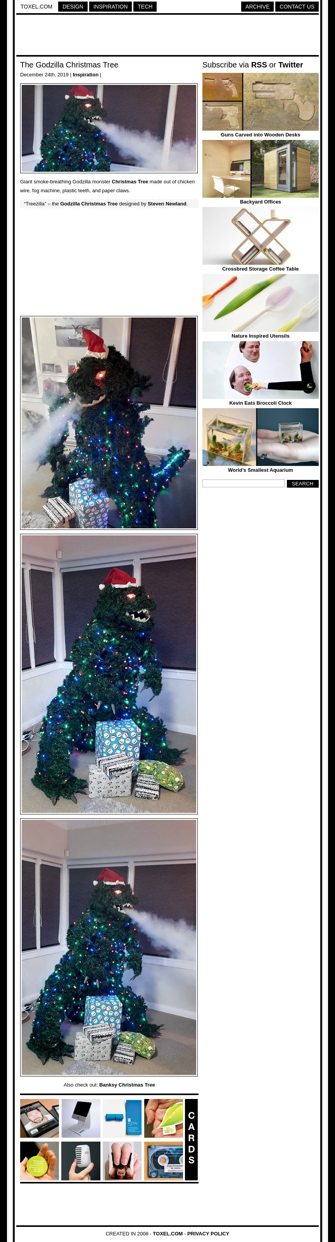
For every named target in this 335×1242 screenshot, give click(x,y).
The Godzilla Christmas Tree (69, 64)
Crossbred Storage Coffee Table (260, 269)
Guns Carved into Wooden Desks (260, 135)
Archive (257, 6)
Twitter (290, 64)
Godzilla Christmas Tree (88, 204)
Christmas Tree (130, 182)
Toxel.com (36, 6)
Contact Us (297, 6)
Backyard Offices (260, 202)
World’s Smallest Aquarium (260, 470)
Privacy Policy (208, 1234)
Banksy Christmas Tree (127, 1085)
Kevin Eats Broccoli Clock (260, 403)
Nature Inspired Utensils (260, 336)
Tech (145, 6)
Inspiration (110, 6)
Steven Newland (167, 204)
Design (72, 6)
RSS (259, 64)
